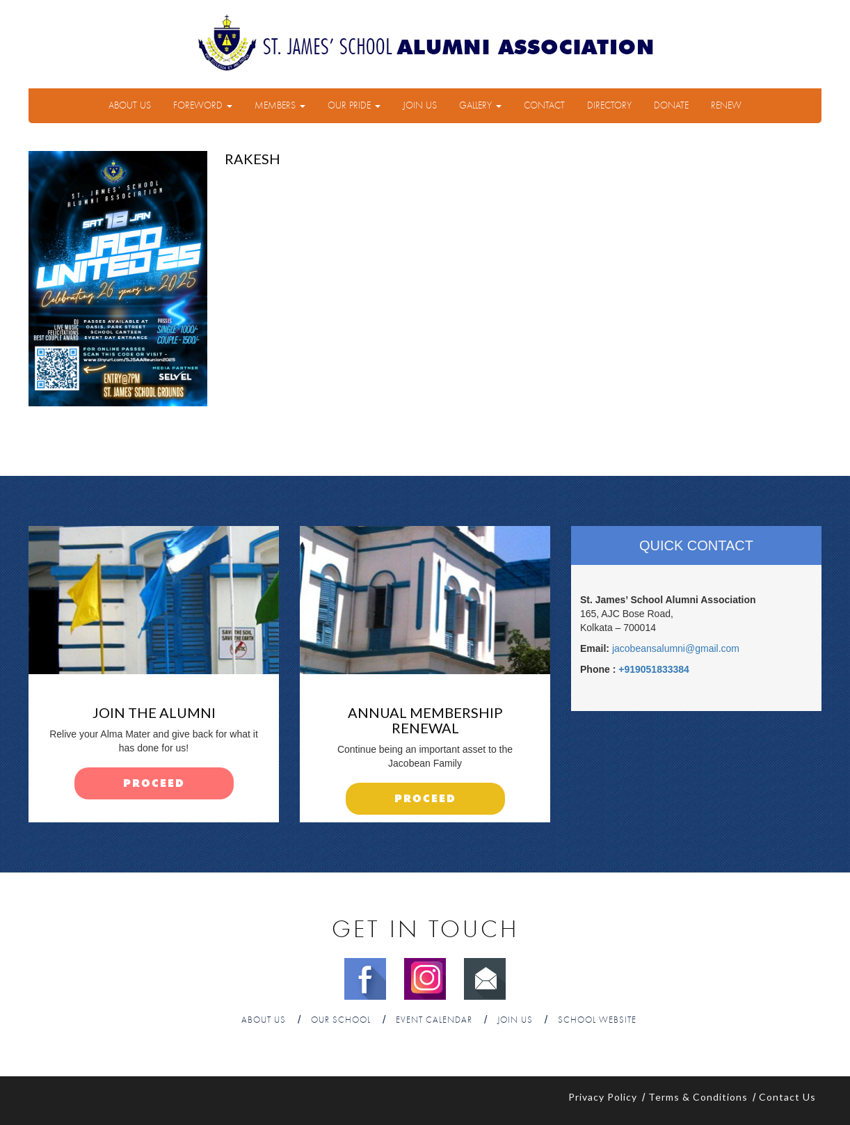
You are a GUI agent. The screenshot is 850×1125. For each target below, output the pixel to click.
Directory (609, 106)
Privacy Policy (602, 1097)
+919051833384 (653, 669)
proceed (154, 784)
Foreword (202, 106)
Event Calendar (434, 1020)
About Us (130, 106)
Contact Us (787, 1097)
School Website (597, 1020)
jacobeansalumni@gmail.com (675, 648)
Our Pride (354, 106)
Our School (341, 1020)
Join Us (420, 106)
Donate (671, 106)
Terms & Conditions (698, 1097)
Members (280, 106)
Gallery (480, 106)
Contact (544, 106)
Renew (726, 106)
